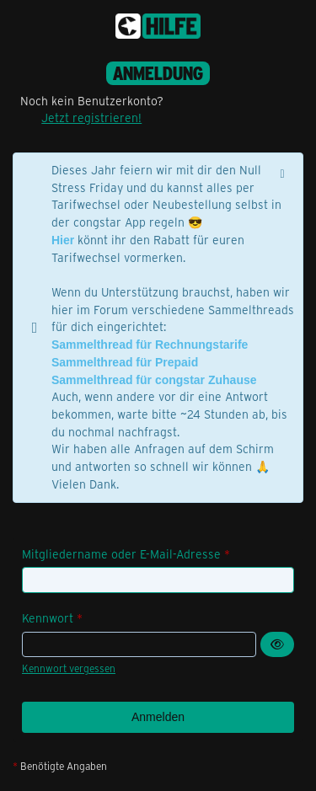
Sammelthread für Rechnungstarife (149, 344)
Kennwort (47, 618)
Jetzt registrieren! (91, 118)
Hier (62, 240)
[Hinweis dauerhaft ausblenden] (284, 172)
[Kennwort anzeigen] (277, 645)
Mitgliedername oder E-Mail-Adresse (121, 554)
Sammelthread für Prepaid (124, 362)
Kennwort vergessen (68, 668)
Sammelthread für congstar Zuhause (154, 380)
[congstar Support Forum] (158, 26)
